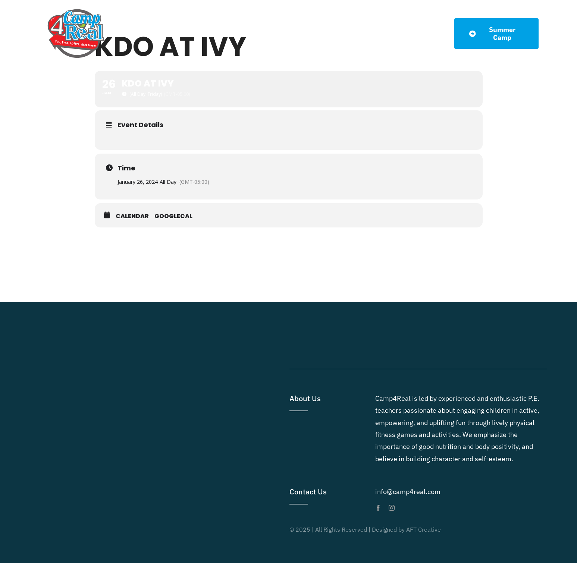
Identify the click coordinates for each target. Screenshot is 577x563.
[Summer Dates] (496, 33)
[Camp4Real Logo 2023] (75, 8)
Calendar (132, 216)
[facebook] (378, 508)
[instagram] (392, 508)
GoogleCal (173, 216)
